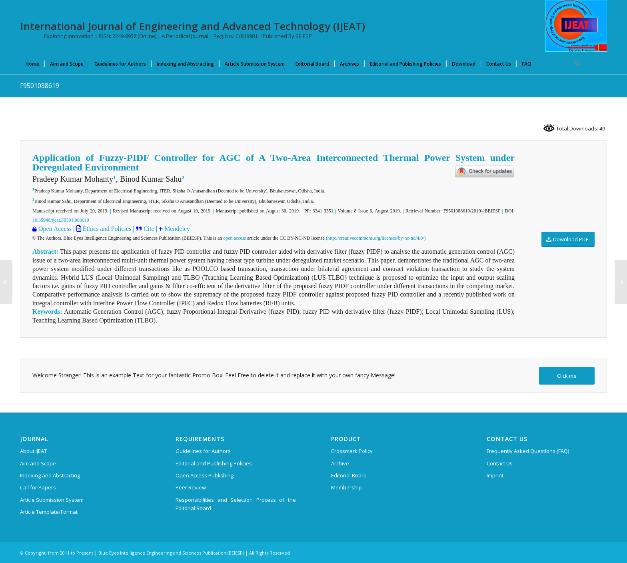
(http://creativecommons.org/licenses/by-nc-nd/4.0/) (376, 238)
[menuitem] (32, 64)
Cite (150, 228)
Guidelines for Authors (203, 451)
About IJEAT (33, 451)
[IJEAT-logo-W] (576, 26)
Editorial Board (349, 475)
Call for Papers (38, 487)
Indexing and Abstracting (50, 475)
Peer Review (191, 487)
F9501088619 (39, 85)
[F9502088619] (621, 282)
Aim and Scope (38, 463)
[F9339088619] (6, 282)
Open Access (55, 228)
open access (234, 238)
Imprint (495, 475)
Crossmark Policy (352, 451)
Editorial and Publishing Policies (214, 463)
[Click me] (567, 376)
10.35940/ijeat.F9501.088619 (60, 220)
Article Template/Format (49, 511)
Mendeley (177, 228)
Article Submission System (52, 499)
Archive (340, 463)
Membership (346, 487)
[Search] (575, 64)
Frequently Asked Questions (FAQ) (528, 451)
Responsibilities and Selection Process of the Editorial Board (236, 504)
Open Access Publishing (205, 475)
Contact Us (500, 463)
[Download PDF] (568, 239)
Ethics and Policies (106, 228)
